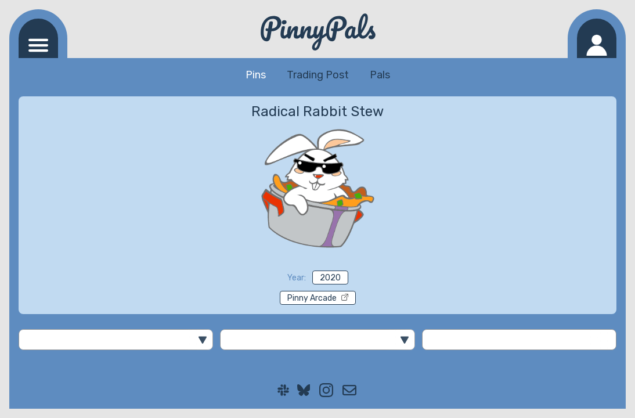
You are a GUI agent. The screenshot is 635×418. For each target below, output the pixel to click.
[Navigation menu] (38, 38)
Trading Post (318, 75)
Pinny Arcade (317, 298)
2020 (330, 278)
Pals (380, 75)
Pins (256, 75)
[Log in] (596, 38)
